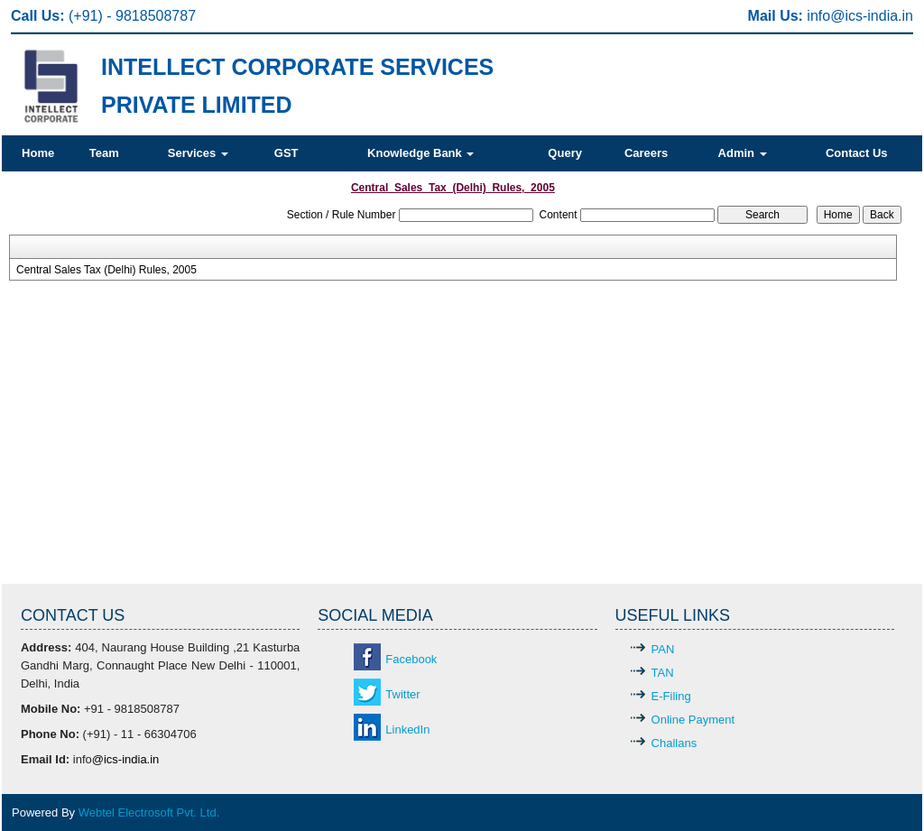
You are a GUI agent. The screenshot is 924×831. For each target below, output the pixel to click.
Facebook (411, 659)
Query (565, 153)
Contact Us (857, 153)
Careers (646, 153)
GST (286, 153)
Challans (674, 743)
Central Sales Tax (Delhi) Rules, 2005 (106, 269)
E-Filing (671, 696)
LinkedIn (407, 729)
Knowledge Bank (420, 153)
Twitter (402, 694)
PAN (663, 649)
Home (38, 153)
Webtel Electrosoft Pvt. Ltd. (149, 812)
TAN (662, 672)
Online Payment (693, 719)
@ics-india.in (871, 15)
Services (198, 153)
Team (104, 153)
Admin (742, 153)
